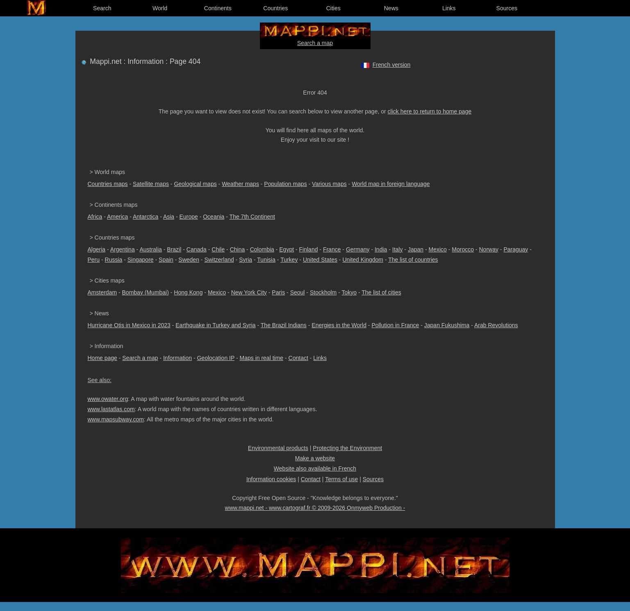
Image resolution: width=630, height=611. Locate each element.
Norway (488, 249)
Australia (150, 249)
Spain (166, 259)
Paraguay (515, 249)
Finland (308, 249)
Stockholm (323, 292)
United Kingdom (362, 259)
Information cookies (271, 479)
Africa (95, 216)
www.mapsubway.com (116, 419)
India (381, 249)
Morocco (463, 249)
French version (392, 64)
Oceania (213, 216)
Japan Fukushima (447, 325)
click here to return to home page (430, 111)
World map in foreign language (391, 184)
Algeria (97, 249)
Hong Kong (188, 292)
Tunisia (266, 259)
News (391, 8)
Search (102, 8)
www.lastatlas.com (111, 409)
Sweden (188, 259)
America (117, 216)
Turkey (289, 259)
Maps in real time (262, 358)
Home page (102, 358)
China (237, 249)
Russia (114, 259)
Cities (333, 8)
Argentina (122, 249)
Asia (168, 216)
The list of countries (413, 259)
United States (320, 259)
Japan (415, 249)
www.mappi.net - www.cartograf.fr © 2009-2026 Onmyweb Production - (315, 508)
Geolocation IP (215, 358)
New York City (249, 292)
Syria (245, 259)
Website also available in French (315, 468)
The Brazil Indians (284, 325)
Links (449, 8)
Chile (218, 249)
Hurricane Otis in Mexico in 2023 (129, 325)
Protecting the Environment (347, 448)
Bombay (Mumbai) (145, 292)
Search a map (315, 43)
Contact (298, 358)
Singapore (140, 259)
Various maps (329, 184)
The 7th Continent (252, 216)
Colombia (262, 249)
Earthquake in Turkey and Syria (215, 325)
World (159, 8)
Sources (506, 8)
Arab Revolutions (496, 325)
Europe (189, 216)
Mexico (438, 249)
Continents (218, 8)
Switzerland (219, 259)
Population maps (285, 184)
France (332, 249)
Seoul (297, 292)
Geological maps (195, 184)
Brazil (174, 249)
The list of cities (381, 292)
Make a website (315, 458)
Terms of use (341, 479)
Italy (397, 249)
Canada (196, 249)
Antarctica (145, 216)
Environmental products (278, 448)
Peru (94, 259)
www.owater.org (108, 399)
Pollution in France (395, 325)
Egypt (286, 249)
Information (177, 358)
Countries (275, 8)
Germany (358, 249)
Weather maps (240, 184)
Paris (278, 292)
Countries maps (108, 184)
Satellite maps (151, 184)
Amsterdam (102, 292)
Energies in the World (339, 325)
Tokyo (349, 292)
